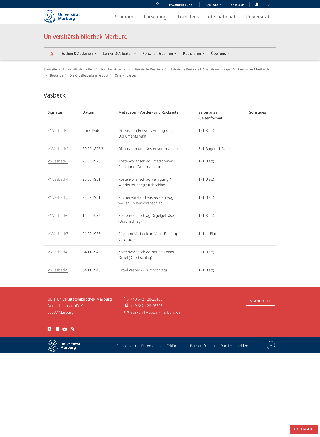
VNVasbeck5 (58, 197)
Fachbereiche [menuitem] (183, 4)
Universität (261, 17)
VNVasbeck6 (58, 215)
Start (155, 4)
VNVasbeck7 (58, 233)
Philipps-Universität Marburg (68, 348)
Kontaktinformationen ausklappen (270, 345)
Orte (114, 75)
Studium (127, 17)
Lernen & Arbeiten (121, 54)
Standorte (260, 300)
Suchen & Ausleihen (80, 54)
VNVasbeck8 (58, 251)
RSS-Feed (48, 329)
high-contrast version (254, 4)
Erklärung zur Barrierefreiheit (191, 345)
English (237, 4)
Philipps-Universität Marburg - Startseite (66, 15)
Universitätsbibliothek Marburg (53, 56)
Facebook (57, 329)
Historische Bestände (145, 69)
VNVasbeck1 (58, 130)
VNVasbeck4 (58, 178)
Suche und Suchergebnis (267, 4)
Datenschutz (151, 345)
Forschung (158, 17)
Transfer (189, 17)
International (223, 17)
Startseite (50, 69)
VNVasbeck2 (58, 148)
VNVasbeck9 (58, 269)
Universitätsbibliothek (77, 69)
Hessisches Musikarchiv (248, 69)
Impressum (126, 345)
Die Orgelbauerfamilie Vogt (86, 75)
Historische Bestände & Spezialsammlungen (196, 69)
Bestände (55, 75)
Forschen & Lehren (161, 54)
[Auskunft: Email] (304, 429)
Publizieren (195, 54)
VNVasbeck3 (58, 160)
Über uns (221, 54)
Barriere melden (234, 345)
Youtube (64, 329)
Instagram (72, 329)
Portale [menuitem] (213, 4)
